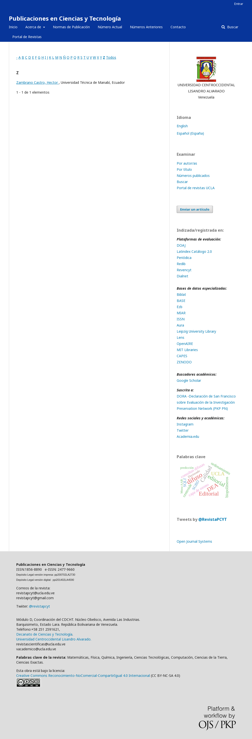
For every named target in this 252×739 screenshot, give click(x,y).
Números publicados (193, 175)
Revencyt (184, 270)
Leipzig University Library (196, 331)
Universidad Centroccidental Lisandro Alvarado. (53, 639)
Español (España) (190, 133)
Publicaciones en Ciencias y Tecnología (65, 18)
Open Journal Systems (194, 541)
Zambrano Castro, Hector (37, 82)
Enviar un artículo (194, 209)
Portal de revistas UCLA (196, 187)
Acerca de (33, 27)
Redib (182, 263)
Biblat (181, 294)
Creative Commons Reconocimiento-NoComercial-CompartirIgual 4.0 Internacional (83, 675)
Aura (180, 325)
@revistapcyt (39, 606)
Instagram (185, 424)
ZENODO (184, 362)
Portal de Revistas (27, 36)
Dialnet (182, 276)
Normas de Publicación (71, 27)
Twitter (183, 430)
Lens (180, 337)
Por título (184, 169)
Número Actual (110, 27)
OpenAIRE (185, 343)
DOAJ (182, 245)
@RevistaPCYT (212, 519)
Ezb (179, 306)
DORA (182, 396)
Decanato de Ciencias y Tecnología (44, 634)
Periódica (184, 257)
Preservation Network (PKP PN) (202, 408)
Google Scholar (189, 380)
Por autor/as (187, 163)
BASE (181, 300)
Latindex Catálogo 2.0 (194, 251)
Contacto (178, 27)
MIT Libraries (187, 349)
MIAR (181, 313)
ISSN (181, 319)
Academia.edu (188, 436)
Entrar (238, 3)
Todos (111, 57)
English (182, 126)
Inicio (13, 27)
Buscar (232, 27)
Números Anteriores (146, 27)
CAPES (182, 356)
